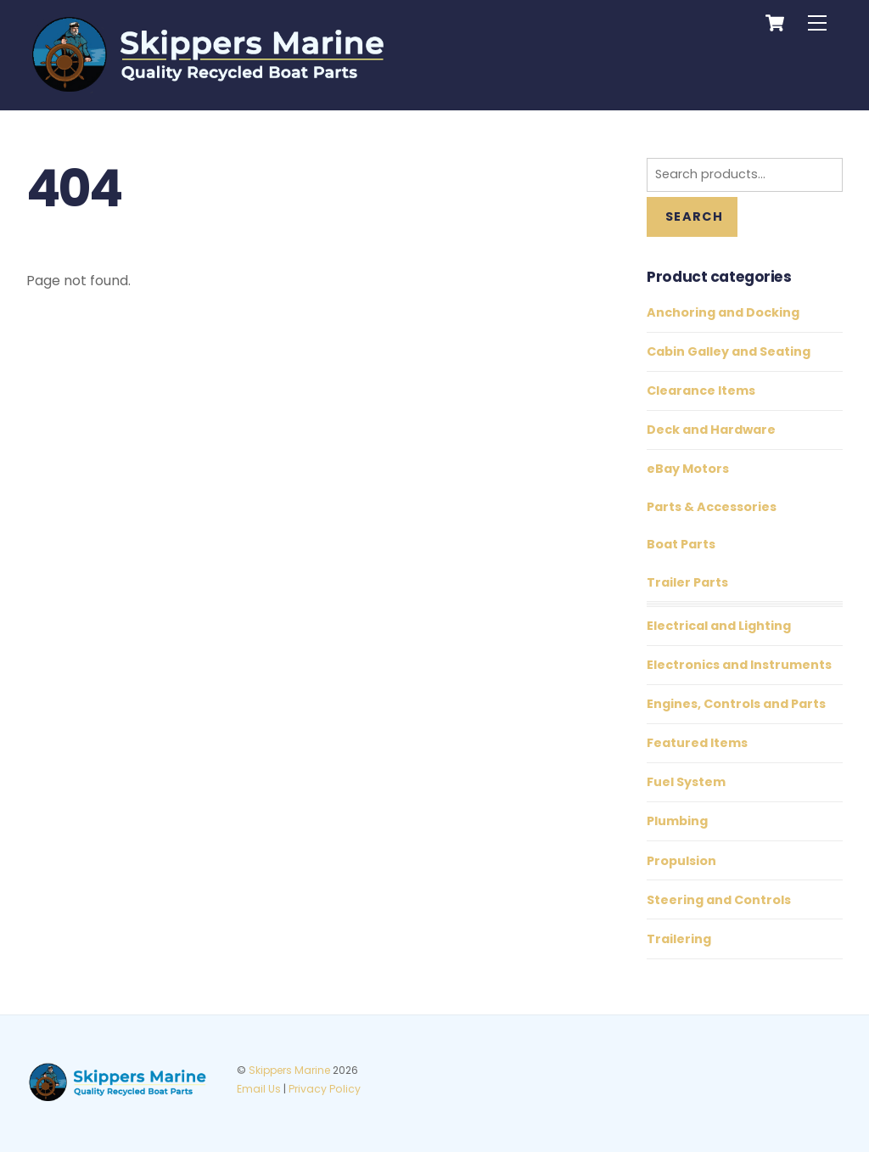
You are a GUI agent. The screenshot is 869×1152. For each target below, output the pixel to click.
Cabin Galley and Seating (728, 351)
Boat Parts (681, 544)
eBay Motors (688, 468)
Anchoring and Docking (723, 312)
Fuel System (686, 781)
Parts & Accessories (711, 506)
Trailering (679, 938)
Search (694, 216)
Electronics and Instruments (739, 664)
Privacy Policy (325, 1089)
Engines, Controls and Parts (736, 703)
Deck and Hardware (711, 429)
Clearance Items (701, 390)
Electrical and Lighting (719, 625)
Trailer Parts (687, 582)
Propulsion (681, 860)
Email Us (259, 1089)
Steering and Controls (719, 899)
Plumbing (677, 820)
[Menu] (817, 23)
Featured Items (697, 742)
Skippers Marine (289, 1070)
